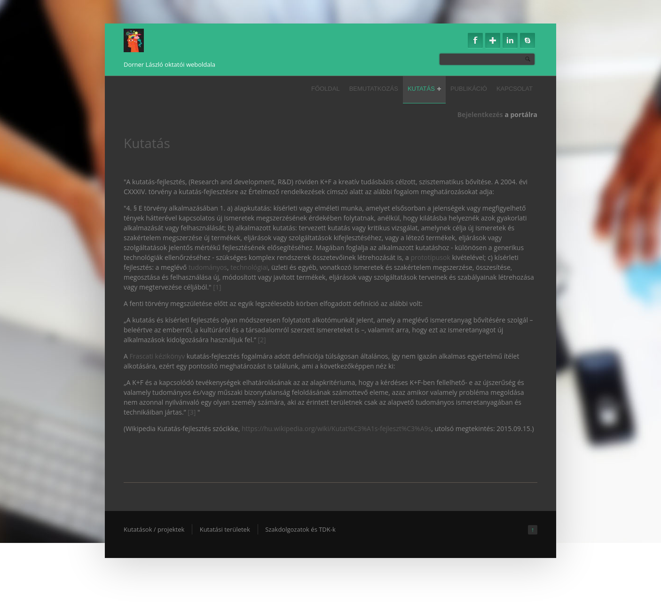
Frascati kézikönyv (157, 356)
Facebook (475, 40)
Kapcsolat (514, 88)
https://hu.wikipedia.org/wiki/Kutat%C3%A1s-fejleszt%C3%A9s (336, 428)
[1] (217, 287)
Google (492, 40)
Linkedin (510, 40)
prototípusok (430, 257)
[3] (192, 412)
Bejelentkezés (480, 114)
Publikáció (468, 88)
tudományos (208, 267)
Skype (527, 40)
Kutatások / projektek (154, 529)
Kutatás (424, 88)
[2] (262, 339)
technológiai (249, 267)
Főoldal (325, 88)
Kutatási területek (225, 529)
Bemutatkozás (373, 88)
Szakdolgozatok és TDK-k (300, 529)
